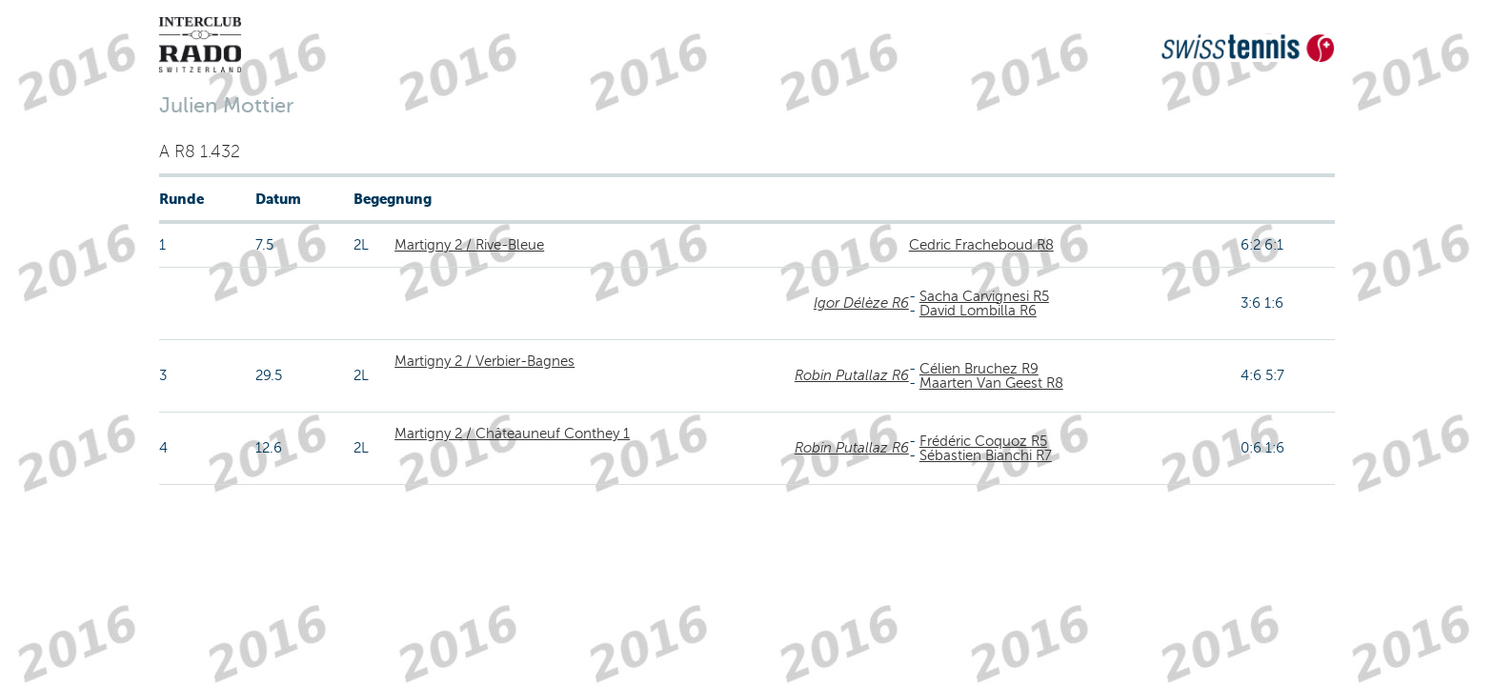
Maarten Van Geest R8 (991, 383)
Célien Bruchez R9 (979, 368)
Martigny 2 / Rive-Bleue (469, 244)
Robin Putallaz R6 (852, 375)
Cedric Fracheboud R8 (981, 244)
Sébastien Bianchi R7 (985, 455)
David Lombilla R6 (978, 310)
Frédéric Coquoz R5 (983, 441)
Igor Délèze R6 (861, 303)
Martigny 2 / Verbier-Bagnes (484, 361)
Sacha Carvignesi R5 (984, 296)
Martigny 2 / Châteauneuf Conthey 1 (512, 433)
